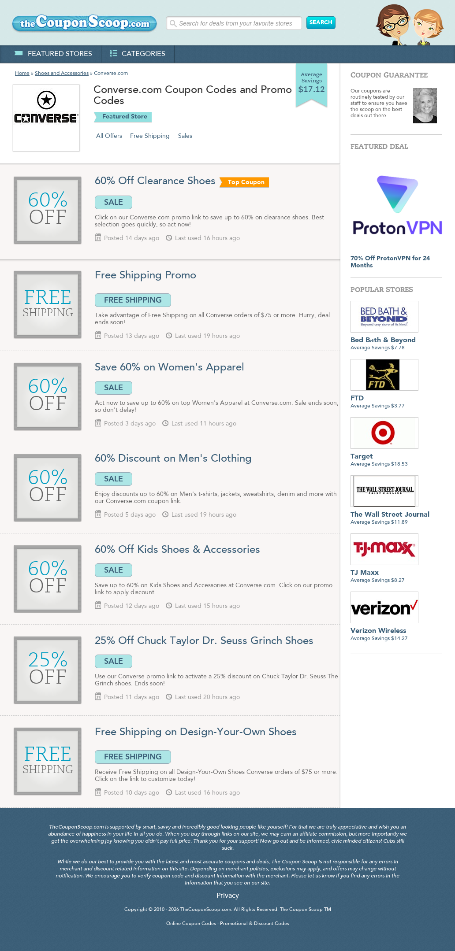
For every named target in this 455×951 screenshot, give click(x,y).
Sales (185, 136)
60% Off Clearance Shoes (155, 181)
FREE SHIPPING (133, 300)
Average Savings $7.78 (384, 341)
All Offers (109, 136)
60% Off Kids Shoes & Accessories (177, 550)
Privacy (227, 895)
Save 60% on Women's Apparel (169, 368)
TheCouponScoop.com (205, 909)
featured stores (53, 54)
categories (137, 54)
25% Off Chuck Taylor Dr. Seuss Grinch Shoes (204, 641)
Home (22, 73)
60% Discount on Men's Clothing (173, 459)
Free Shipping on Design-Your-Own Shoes (196, 732)
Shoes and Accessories (62, 73)
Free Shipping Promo (145, 275)
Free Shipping (150, 136)
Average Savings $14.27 (384, 631)
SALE (113, 202)
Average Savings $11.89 (390, 515)
